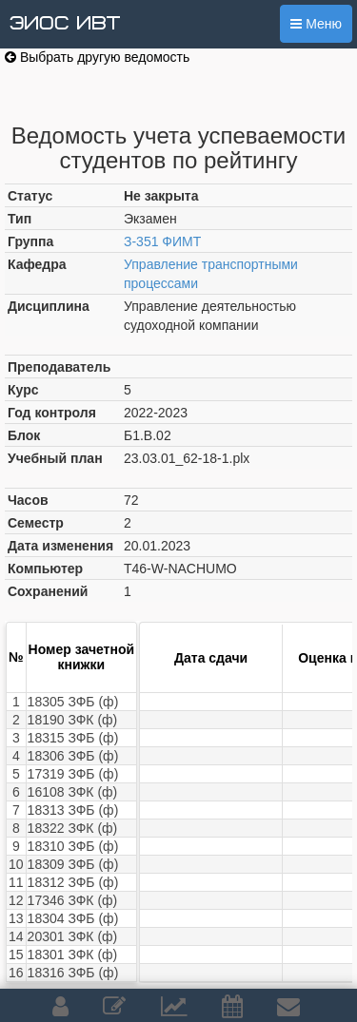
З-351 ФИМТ (162, 241)
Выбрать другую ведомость (97, 57)
